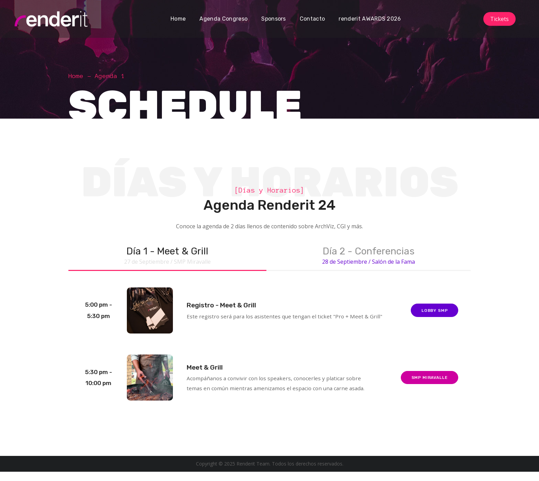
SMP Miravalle (428, 385)
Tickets (499, 19)
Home (76, 76)
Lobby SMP (433, 315)
